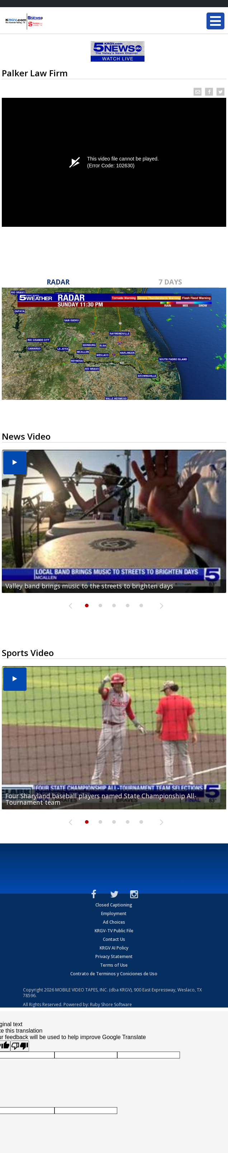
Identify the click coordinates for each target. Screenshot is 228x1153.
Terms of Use (114, 965)
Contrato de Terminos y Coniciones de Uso (113, 974)
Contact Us (114, 939)
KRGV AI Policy (114, 948)
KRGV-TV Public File (114, 931)
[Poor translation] (19, 1046)
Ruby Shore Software (111, 1004)
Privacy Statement (114, 956)
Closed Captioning (113, 905)
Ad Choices (114, 922)
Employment (114, 913)
